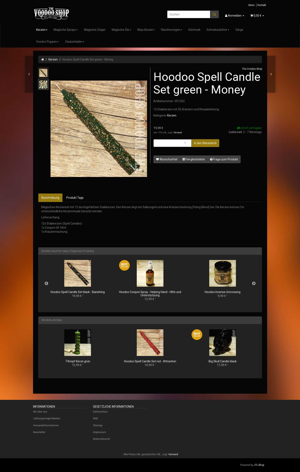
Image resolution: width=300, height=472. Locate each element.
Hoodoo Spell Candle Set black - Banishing (78, 292)
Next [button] (254, 283)
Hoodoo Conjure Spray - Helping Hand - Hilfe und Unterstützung (150, 293)
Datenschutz (100, 411)
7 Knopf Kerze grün (77, 361)
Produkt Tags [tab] (75, 197)
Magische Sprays (66, 29)
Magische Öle (121, 29)
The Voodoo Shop (252, 68)
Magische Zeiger (95, 29)
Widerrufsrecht (101, 439)
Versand (178, 132)
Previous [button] (46, 283)
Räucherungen (171, 29)
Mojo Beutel (146, 29)
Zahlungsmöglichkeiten (46, 418)
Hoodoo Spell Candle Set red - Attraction (150, 361)
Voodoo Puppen (47, 41)
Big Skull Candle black (223, 361)
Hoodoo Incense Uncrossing (222, 292)
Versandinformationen (46, 425)
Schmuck (194, 29)
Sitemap (97, 425)
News (251, 5)
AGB (95, 418)
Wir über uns (40, 411)
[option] (77, 282)
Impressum (99, 432)
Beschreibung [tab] (50, 197)
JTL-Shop (259, 465)
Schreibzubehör (218, 29)
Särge (239, 29)
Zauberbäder (74, 41)
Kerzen (41, 29)
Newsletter (39, 432)
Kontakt (261, 5)
